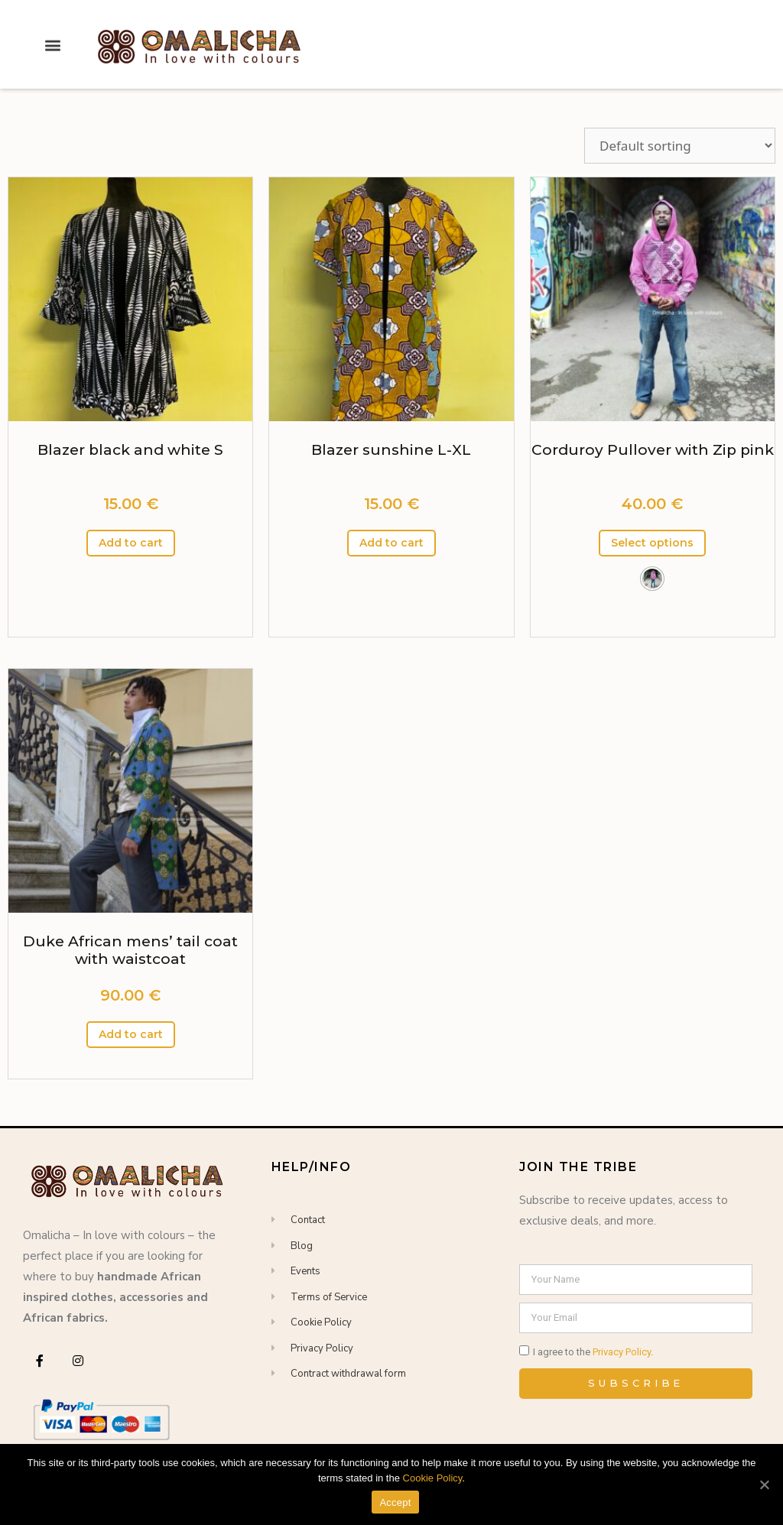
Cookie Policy (433, 1478)
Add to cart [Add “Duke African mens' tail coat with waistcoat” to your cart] (131, 1034)
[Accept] (764, 1484)
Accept (395, 1502)
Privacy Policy (622, 1352)
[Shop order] (679, 146)
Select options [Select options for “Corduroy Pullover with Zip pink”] (652, 543)
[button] (53, 31)
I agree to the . (593, 1352)
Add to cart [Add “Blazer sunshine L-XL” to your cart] (391, 543)
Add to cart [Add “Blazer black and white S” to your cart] (131, 543)
